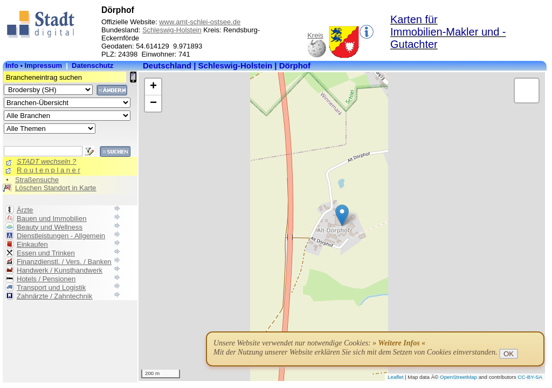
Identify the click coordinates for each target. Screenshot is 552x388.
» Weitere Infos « (398, 343)
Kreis (315, 35)
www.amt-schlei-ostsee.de (199, 22)
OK (508, 354)
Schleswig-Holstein (172, 30)
